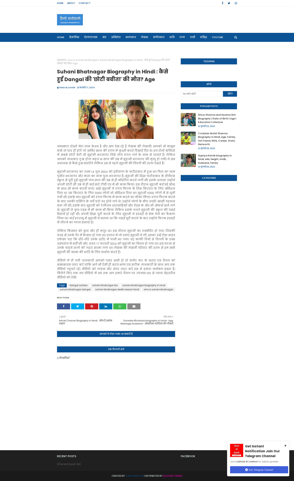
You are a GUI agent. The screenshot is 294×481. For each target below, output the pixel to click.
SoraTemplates (134, 475)
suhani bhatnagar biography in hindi (143, 285)
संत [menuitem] (104, 37)
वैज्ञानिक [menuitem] (74, 37)
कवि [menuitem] (172, 37)
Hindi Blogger (67, 87)
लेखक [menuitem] (144, 37)
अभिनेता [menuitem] (116, 37)
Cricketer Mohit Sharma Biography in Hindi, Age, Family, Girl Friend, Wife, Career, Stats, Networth (217, 139)
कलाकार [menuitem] (131, 37)
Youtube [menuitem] (217, 37)
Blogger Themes (172, 475)
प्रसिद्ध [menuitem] (203, 37)
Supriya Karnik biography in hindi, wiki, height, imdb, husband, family (215, 159)
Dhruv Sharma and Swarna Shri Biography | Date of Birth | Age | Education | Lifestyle (217, 118)
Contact (84, 3)
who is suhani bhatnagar (82, 60)
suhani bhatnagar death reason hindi (117, 289)
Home (60, 3)
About (71, 3)
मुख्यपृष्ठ (61, 60)
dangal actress (79, 285)
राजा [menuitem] (182, 37)
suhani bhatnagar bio (105, 285)
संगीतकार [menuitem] (159, 37)
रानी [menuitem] (192, 37)
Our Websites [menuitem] (68, 46)
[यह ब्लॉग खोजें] (202, 94)
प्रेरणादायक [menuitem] (91, 37)
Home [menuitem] (60, 37)
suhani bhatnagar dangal (75, 289)
